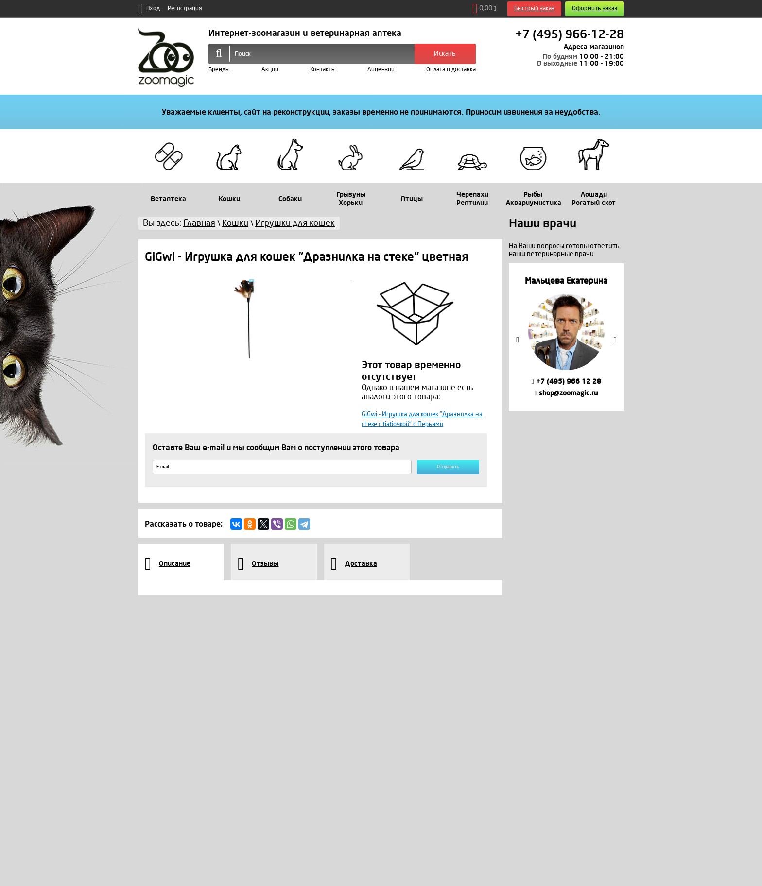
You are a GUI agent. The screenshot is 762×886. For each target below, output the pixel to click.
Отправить (436, 481)
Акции (269, 70)
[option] (566, 336)
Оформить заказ (594, 8)
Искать (445, 53)
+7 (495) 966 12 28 (566, 381)
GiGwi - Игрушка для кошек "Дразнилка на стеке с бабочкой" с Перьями (415, 424)
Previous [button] (517, 340)
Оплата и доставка (451, 70)
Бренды (219, 70)
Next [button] (615, 340)
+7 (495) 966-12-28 (569, 34)
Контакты (323, 70)
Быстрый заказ (534, 8)
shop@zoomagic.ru (566, 393)
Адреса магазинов (594, 47)
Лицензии (381, 70)
